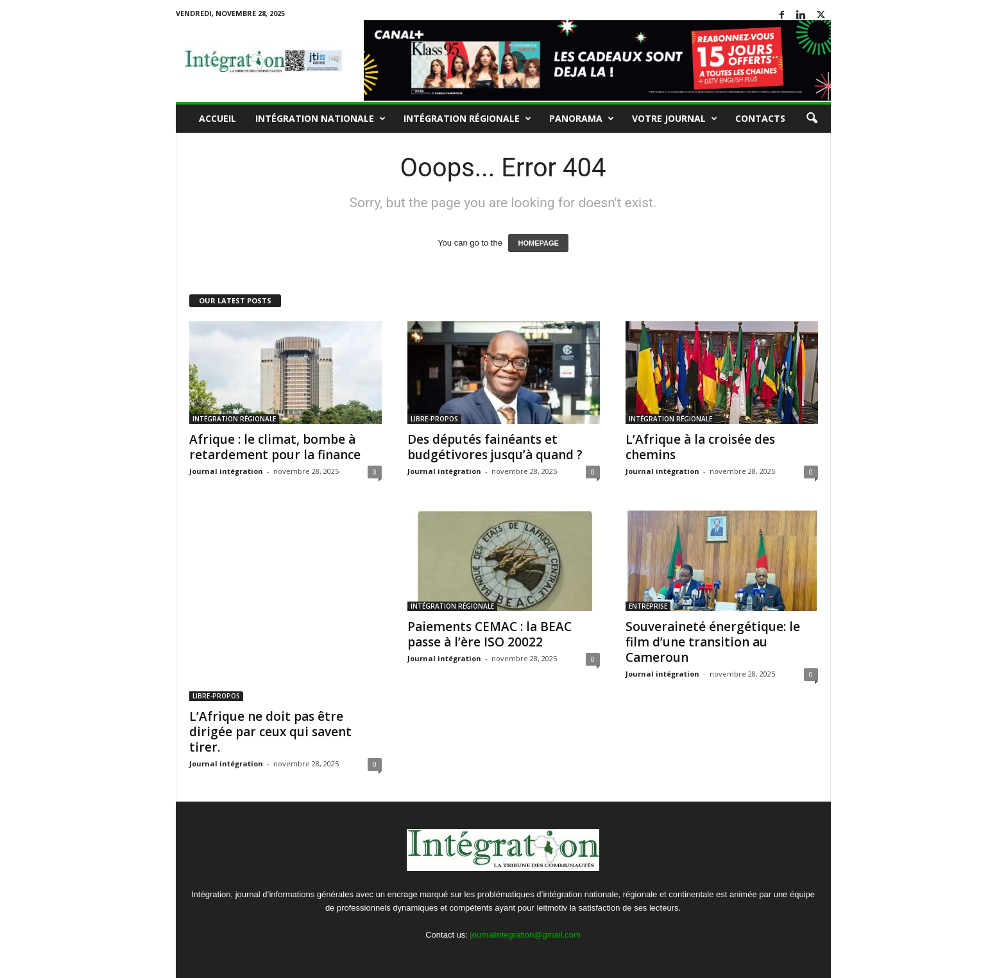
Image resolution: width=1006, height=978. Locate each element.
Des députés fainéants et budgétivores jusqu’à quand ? (495, 447)
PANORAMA (581, 119)
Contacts (760, 118)
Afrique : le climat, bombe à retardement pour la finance (275, 447)
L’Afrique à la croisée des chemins (700, 447)
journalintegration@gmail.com (525, 935)
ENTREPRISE (648, 606)
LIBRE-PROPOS (434, 418)
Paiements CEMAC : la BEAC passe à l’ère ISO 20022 (489, 634)
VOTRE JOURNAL (674, 119)
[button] (811, 119)
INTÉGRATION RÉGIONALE (467, 119)
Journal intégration (226, 471)
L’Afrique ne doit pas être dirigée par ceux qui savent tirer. (270, 731)
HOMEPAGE (538, 243)
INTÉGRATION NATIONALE (320, 119)
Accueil (217, 118)
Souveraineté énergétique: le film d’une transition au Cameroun (713, 642)
